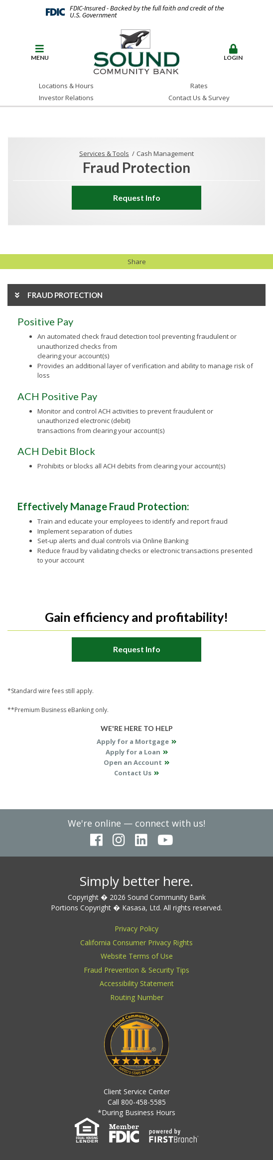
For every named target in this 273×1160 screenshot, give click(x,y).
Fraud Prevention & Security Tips (136, 970)
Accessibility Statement (137, 983)
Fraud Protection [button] (65, 294)
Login (234, 52)
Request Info (136, 197)
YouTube (165, 840)
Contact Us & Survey (199, 97)
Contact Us (132, 772)
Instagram (119, 840)
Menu (40, 52)
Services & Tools (104, 153)
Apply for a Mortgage (133, 741)
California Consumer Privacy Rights (136, 942)
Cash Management (165, 153)
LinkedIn (141, 840)
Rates (199, 85)
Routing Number (136, 997)
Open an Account (133, 762)
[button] (39, 53)
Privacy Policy (136, 928)
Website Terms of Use (137, 956)
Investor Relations (66, 97)
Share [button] (137, 261)
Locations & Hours (66, 85)
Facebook (96, 840)
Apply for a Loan (133, 751)
